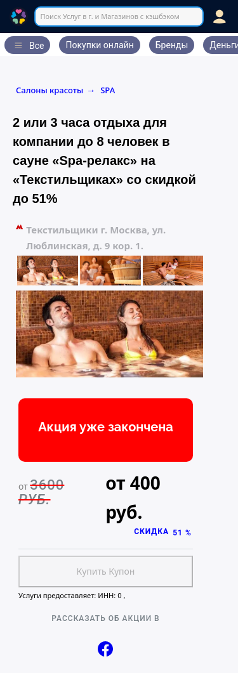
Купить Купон (106, 571)
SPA (107, 90)
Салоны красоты (55, 90)
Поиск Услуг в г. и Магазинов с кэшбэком (109, 16)
